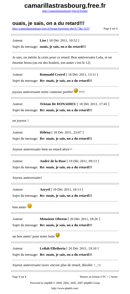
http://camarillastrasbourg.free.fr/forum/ (65, 10)
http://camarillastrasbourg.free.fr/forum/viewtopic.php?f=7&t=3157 (51, 28)
